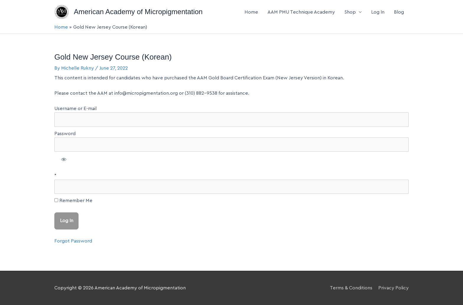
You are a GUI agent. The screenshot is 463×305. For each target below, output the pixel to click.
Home (251, 12)
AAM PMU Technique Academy (301, 12)
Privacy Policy (393, 288)
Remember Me (73, 200)
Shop (350, 12)
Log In (377, 12)
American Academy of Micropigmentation (138, 12)
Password (65, 133)
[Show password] (64, 160)
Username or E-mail (75, 108)
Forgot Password (73, 241)
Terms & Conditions (351, 288)
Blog (399, 12)
